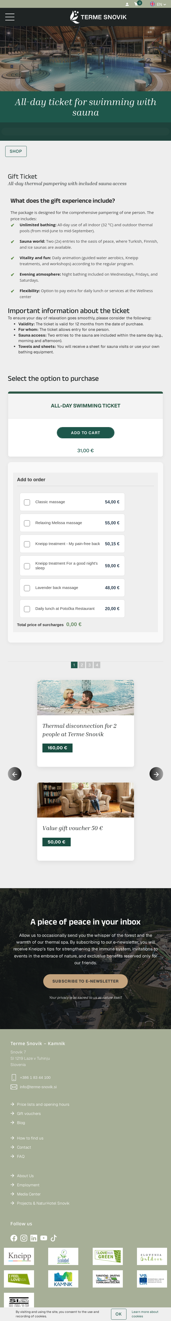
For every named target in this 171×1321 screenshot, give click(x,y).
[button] (156, 734)
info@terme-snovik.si (33, 1047)
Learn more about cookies (145, 1314)
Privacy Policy (110, 1281)
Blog (21, 1082)
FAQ (21, 1116)
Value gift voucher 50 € (72, 788)
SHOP (16, 151)
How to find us (30, 1098)
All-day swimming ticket (85, 405)
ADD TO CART (85, 432)
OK (118, 1314)
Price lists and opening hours (43, 1064)
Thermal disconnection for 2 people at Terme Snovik (79, 690)
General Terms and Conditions (68, 1281)
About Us (25, 1135)
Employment (28, 1145)
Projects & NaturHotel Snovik (43, 1163)
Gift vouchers (29, 1073)
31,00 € (85, 450)
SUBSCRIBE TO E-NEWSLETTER (85, 941)
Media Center (29, 1154)
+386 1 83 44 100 (30, 1037)
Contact (24, 1107)
